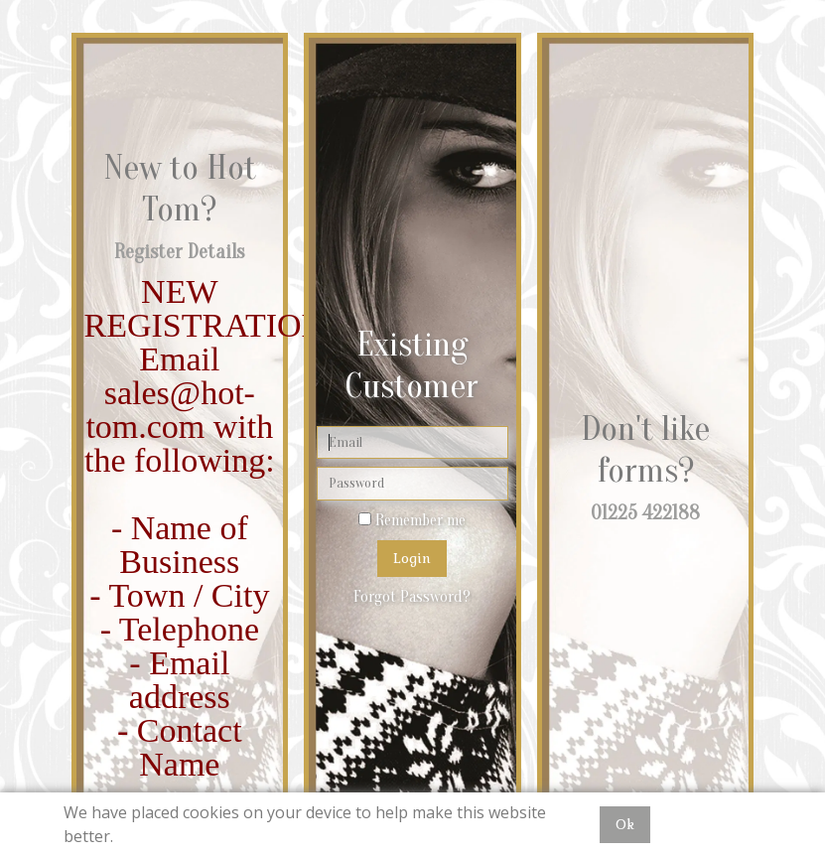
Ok (625, 824)
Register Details (179, 251)
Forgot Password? (412, 597)
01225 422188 (645, 512)
